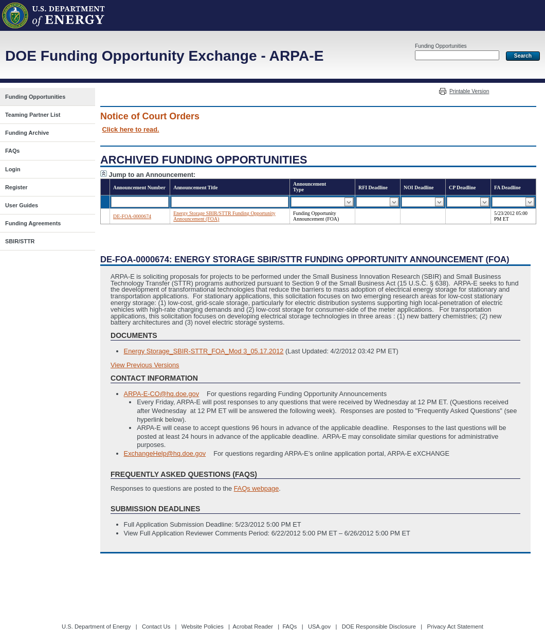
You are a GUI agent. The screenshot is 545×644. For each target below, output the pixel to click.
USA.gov (319, 626)
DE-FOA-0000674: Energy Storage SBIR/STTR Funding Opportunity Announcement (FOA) (305, 259)
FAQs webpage (256, 488)
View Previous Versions (145, 365)
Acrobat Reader (253, 626)
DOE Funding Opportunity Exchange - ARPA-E (164, 56)
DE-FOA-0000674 (132, 216)
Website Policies (202, 626)
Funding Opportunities (441, 46)
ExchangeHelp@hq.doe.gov (165, 453)
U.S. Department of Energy (96, 626)
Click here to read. (130, 129)
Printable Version (469, 91)
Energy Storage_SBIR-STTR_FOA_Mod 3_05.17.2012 (204, 351)
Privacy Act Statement (455, 626)
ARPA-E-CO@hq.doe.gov (161, 394)
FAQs (289, 626)
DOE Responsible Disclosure (379, 626)
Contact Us (156, 626)
